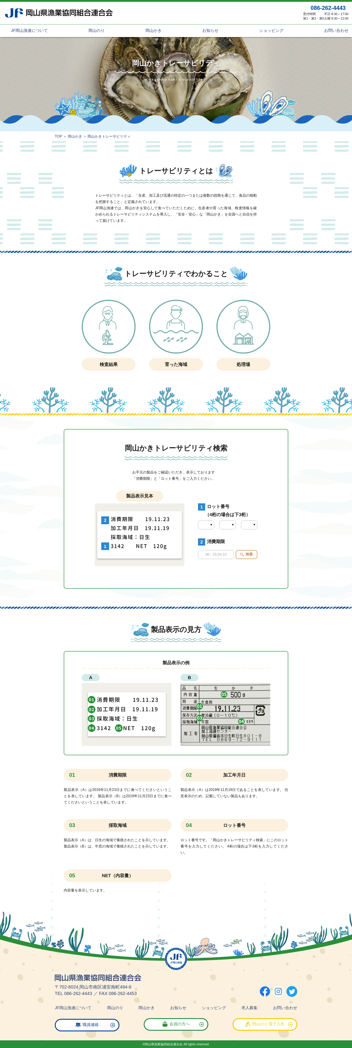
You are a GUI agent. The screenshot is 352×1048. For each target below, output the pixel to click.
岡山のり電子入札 (268, 1024)
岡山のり (96, 31)
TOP (58, 136)
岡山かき (153, 31)
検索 (249, 554)
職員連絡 (91, 1024)
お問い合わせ (335, 31)
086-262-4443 (328, 8)
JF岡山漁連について (29, 31)
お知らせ (209, 31)
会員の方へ (179, 1024)
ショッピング (271, 31)
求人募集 (249, 1008)
